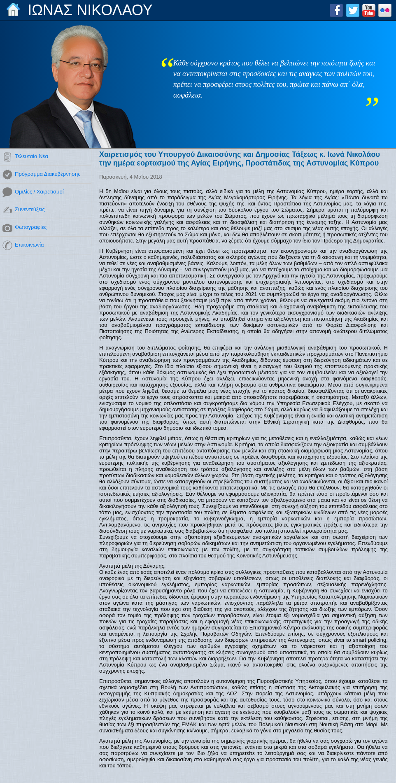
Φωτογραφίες (31, 227)
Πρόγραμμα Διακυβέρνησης (47, 174)
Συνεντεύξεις (30, 209)
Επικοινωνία (29, 245)
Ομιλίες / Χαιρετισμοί (39, 192)
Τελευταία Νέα (31, 156)
